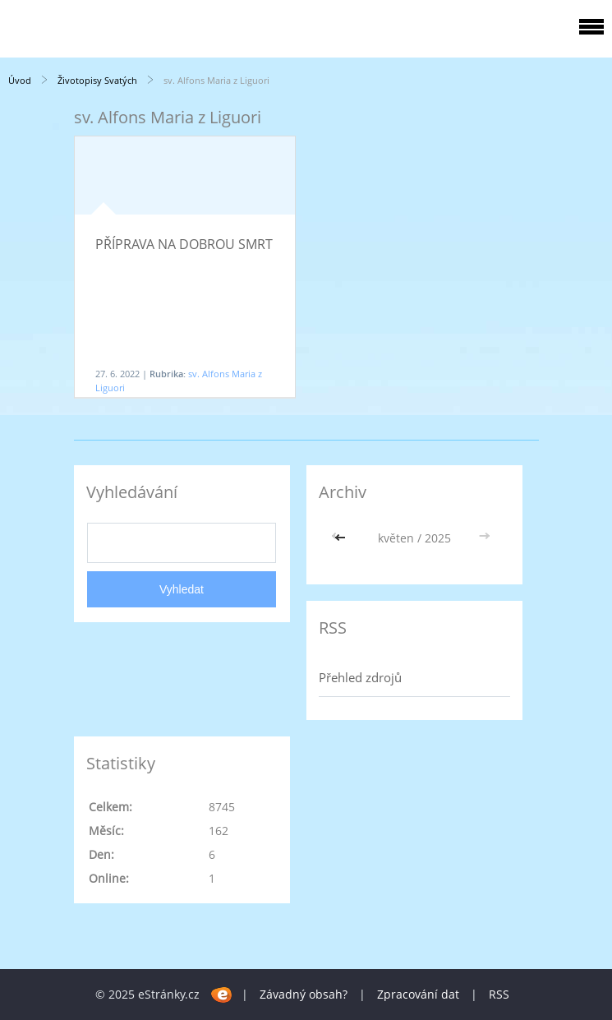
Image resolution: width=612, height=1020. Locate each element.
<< (341, 538)
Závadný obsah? (303, 994)
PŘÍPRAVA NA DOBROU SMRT (184, 244)
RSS (499, 994)
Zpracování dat (418, 994)
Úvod (19, 80)
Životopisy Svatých (97, 80)
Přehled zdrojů (360, 677)
